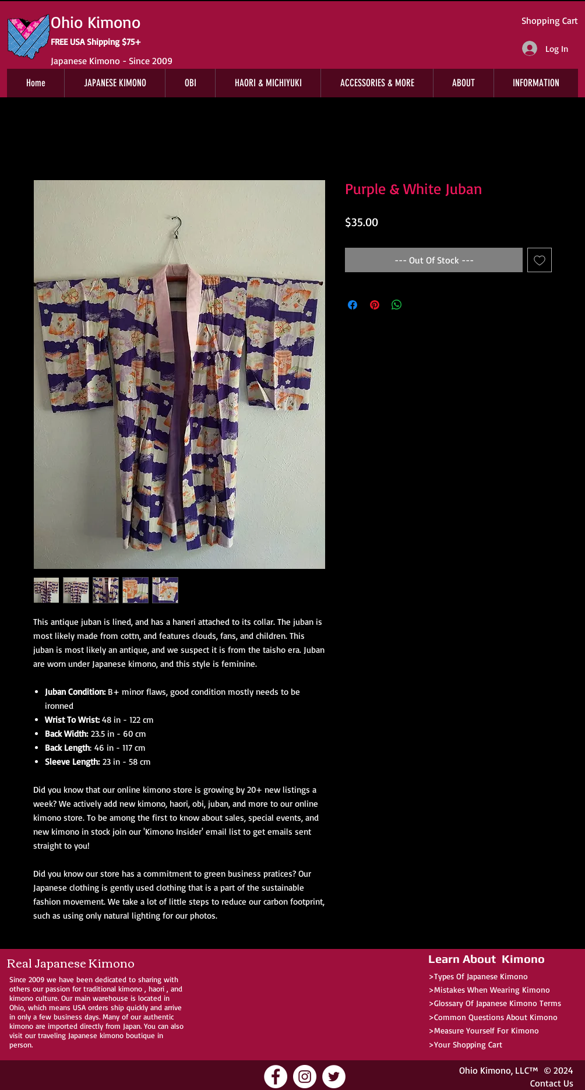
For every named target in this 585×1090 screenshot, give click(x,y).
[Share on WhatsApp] (397, 305)
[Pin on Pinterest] (375, 305)
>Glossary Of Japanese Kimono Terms (494, 1003)
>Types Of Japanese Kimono (478, 976)
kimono (130, 988)
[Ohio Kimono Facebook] (275, 1076)
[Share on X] (419, 305)
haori (156, 988)
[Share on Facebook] (353, 305)
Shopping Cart (549, 20)
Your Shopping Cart (468, 1044)
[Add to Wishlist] (539, 260)
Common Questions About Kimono (496, 1017)
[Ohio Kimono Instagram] (304, 1076)
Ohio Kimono (485, 1070)
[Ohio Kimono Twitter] (334, 1076)
